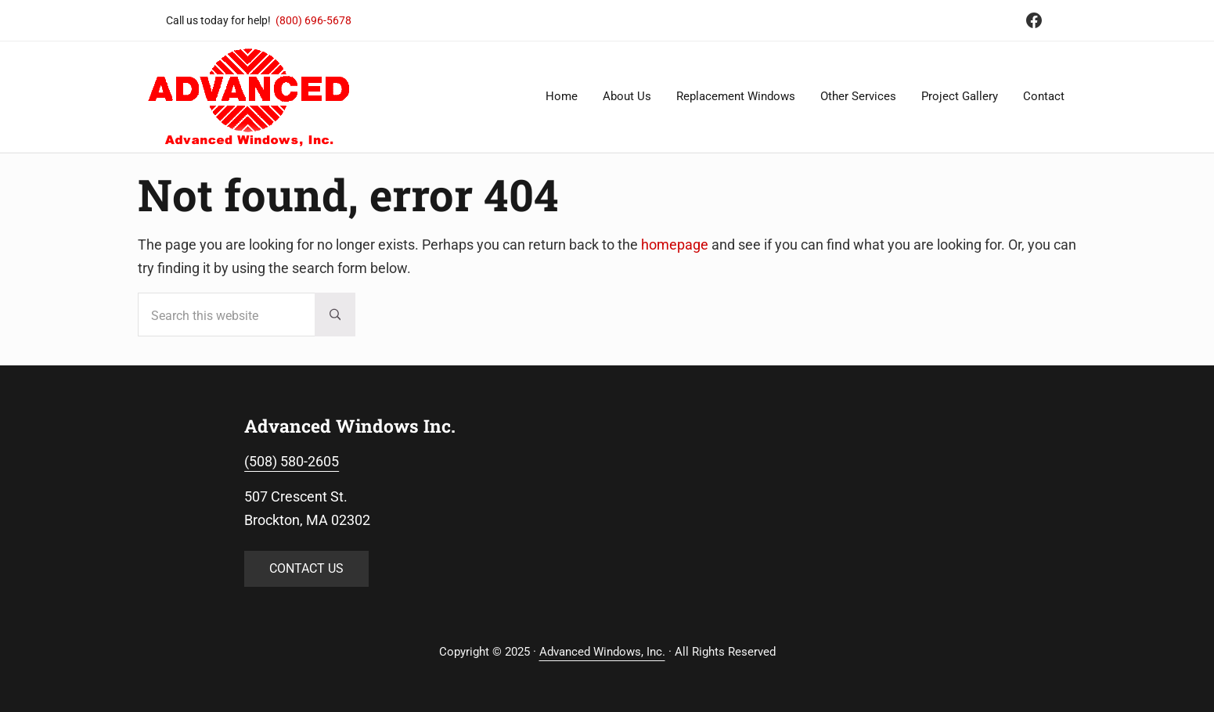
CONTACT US (306, 568)
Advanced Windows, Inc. (602, 652)
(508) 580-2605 (291, 461)
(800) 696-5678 (313, 20)
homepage (674, 244)
